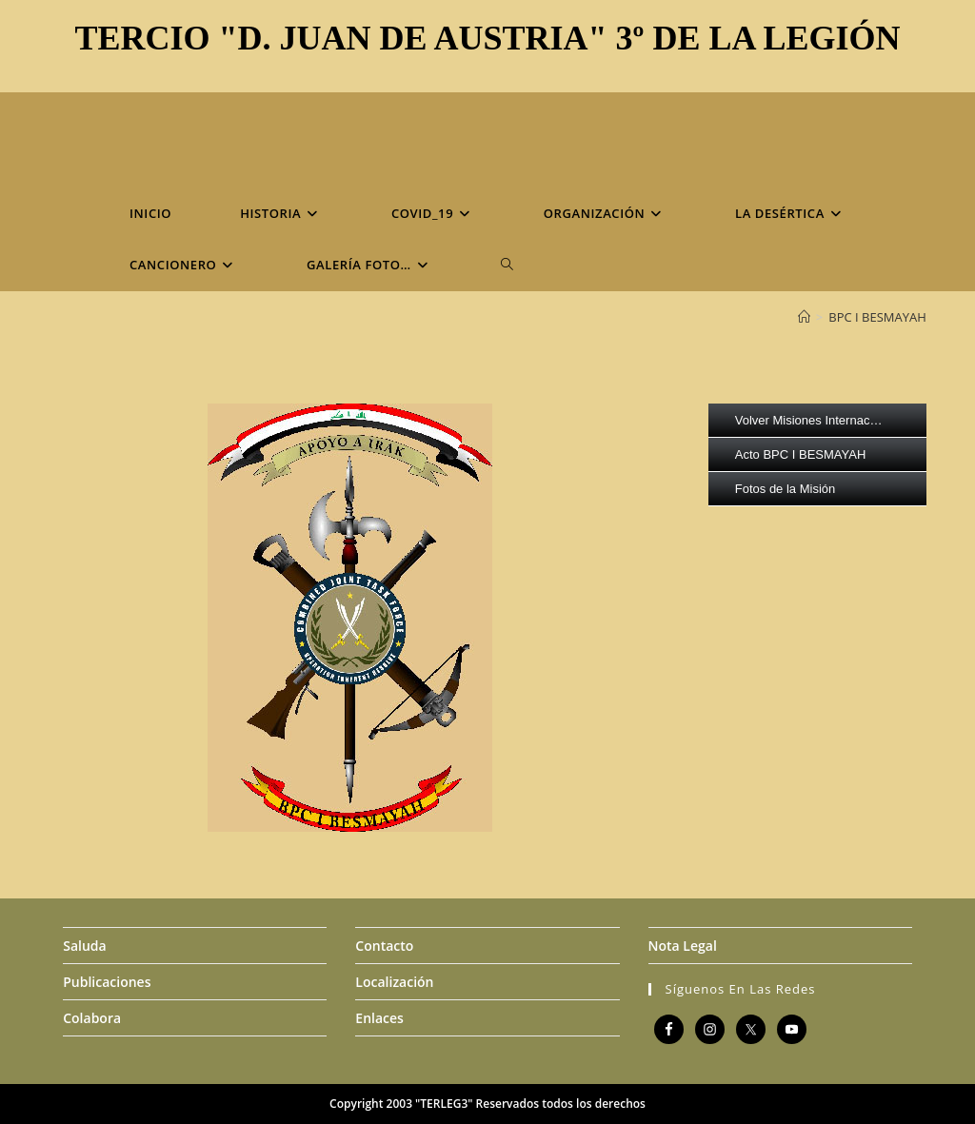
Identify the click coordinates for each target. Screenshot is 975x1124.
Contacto (384, 946)
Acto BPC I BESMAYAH (800, 454)
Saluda (84, 946)
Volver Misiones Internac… (809, 420)
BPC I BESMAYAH (877, 316)
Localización (394, 982)
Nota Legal (682, 946)
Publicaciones (106, 982)
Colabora (92, 1018)
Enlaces (379, 1018)
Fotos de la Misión (785, 489)
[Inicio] (804, 316)
